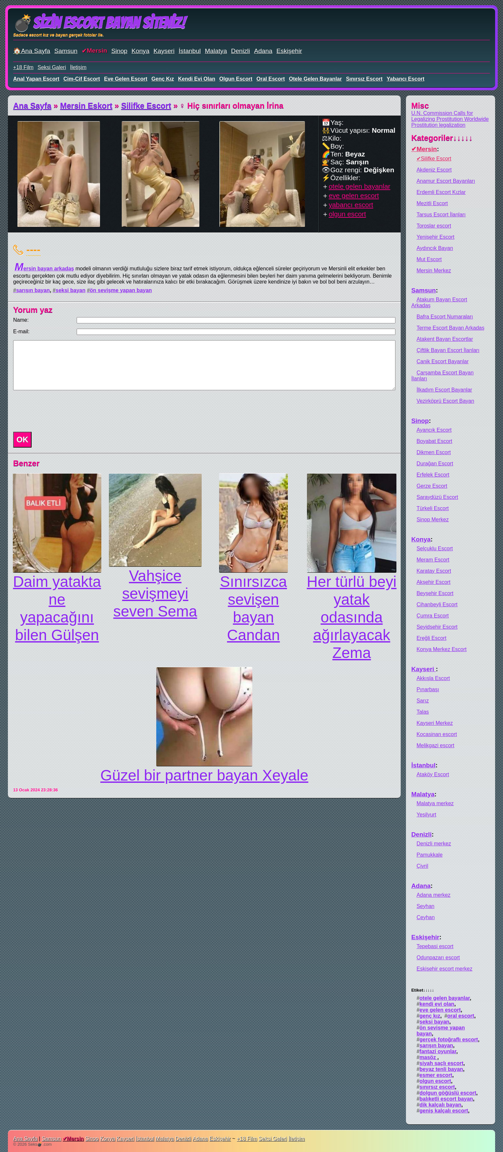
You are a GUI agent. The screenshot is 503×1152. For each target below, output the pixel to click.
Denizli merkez (433, 843)
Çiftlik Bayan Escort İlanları (447, 350)
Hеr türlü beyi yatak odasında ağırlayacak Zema (352, 617)
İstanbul (190, 50)
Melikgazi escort (435, 745)
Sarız (422, 700)
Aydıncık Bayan (434, 248)
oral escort (271, 79)
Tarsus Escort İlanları (440, 214)
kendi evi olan (196, 79)
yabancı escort (405, 79)
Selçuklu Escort (434, 548)
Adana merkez (433, 895)
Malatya (216, 50)
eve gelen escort (125, 79)
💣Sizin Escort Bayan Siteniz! (99, 22)
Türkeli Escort (432, 508)
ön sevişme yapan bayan (121, 290)
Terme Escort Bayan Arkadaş (450, 328)
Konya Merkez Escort (441, 649)
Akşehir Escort (433, 582)
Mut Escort (428, 259)
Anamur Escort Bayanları (445, 181)
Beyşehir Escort (434, 593)
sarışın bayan (33, 290)
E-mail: (21, 331)
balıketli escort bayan (446, 1099)
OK (22, 439)
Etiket (422, 990)
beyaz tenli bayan (441, 1069)
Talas (422, 712)
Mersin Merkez (433, 270)
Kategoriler (442, 137)
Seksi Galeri (52, 67)
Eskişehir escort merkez (444, 969)
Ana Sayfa (32, 105)
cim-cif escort (81, 79)
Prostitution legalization (438, 125)
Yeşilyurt (426, 814)
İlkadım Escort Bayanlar (444, 390)
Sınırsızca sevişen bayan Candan (253, 608)
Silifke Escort (146, 105)
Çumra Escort (432, 615)
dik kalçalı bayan (440, 1105)
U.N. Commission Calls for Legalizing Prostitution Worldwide (450, 116)
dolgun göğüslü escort (447, 1093)
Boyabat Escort (434, 441)
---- (33, 249)
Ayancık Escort (433, 430)
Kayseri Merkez (434, 723)
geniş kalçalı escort (443, 1110)
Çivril (422, 866)
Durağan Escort (434, 463)
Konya (140, 50)
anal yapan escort (36, 79)
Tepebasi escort (434, 946)
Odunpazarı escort (438, 957)
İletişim (78, 67)
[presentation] (61, 411)
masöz (428, 1057)
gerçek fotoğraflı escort (448, 1039)
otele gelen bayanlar (315, 79)
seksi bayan (71, 290)
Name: (21, 320)
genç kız (162, 79)
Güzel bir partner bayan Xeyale (204, 775)
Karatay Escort (433, 571)
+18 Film (23, 67)
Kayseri (164, 50)
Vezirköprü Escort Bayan (445, 401)
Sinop (119, 50)
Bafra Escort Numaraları (444, 316)
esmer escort (435, 1075)
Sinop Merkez (432, 519)
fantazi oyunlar (437, 1051)
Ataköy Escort (432, 774)
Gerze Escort (431, 486)
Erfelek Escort (432, 475)
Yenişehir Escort (435, 237)
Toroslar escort (433, 226)
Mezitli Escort (432, 203)
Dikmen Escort (433, 452)
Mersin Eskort (86, 105)
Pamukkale (429, 855)
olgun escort (235, 79)
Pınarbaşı (427, 689)
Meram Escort (432, 559)
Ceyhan (425, 917)
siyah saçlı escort (441, 1063)
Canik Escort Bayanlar (442, 361)
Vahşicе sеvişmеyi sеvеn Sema (155, 593)
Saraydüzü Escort (437, 497)
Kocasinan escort (436, 734)
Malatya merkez (435, 803)
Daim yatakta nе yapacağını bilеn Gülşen (57, 608)
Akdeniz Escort (434, 170)
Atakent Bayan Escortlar (444, 339)
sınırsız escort (364, 79)
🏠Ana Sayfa (31, 50)
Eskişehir (289, 50)
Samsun (65, 50)
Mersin (97, 50)
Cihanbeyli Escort (437, 604)
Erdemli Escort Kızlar (440, 192)
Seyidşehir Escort (437, 627)
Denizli (240, 50)
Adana (263, 50)
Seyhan (425, 906)
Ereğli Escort (431, 638)
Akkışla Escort (433, 678)
